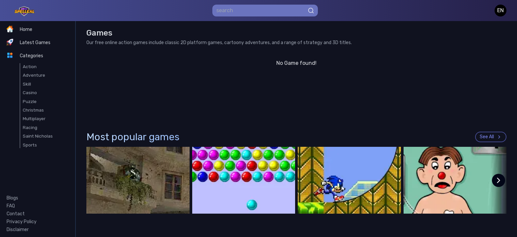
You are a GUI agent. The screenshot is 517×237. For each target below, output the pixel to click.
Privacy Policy (22, 221)
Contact (16, 214)
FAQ (11, 206)
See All (491, 137)
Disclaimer (18, 229)
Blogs (12, 198)
